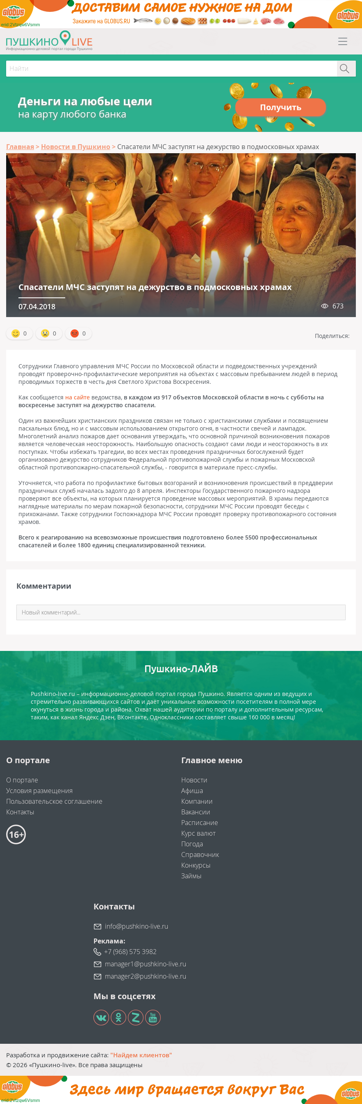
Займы (191, 875)
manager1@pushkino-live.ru (145, 963)
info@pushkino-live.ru (136, 926)
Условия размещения (39, 790)
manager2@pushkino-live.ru (145, 976)
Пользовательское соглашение (54, 801)
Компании (197, 801)
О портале (22, 779)
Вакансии (195, 811)
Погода (192, 843)
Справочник (200, 854)
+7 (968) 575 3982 (130, 951)
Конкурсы (196, 865)
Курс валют (198, 833)
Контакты (20, 811)
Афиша (192, 790)
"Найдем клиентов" (141, 1055)
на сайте (77, 397)
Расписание (199, 822)
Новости (194, 779)
